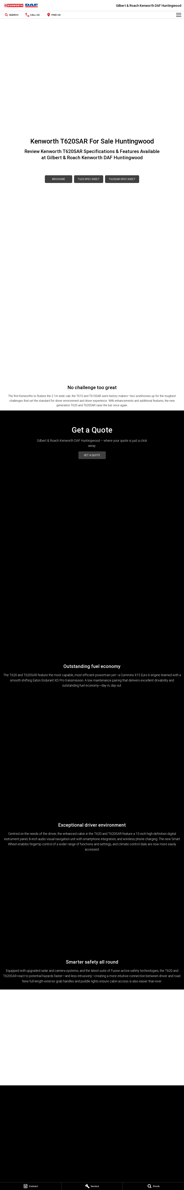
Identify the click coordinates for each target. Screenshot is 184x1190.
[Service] (92, 1186)
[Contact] (30, 1186)
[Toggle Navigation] (178, 14)
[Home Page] (21, 5)
